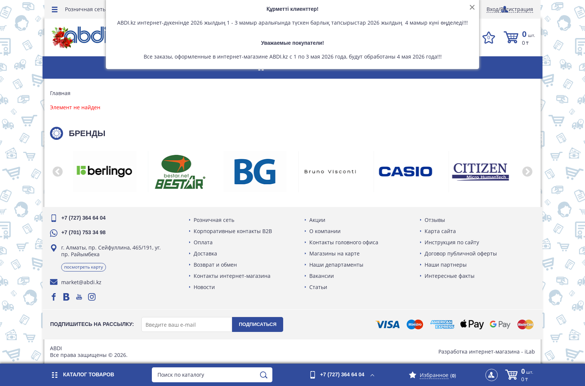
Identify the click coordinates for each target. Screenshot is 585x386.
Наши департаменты (336, 264)
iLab (528, 351)
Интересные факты (449, 275)
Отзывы (434, 219)
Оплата (204, 242)
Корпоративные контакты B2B (234, 231)
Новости (205, 287)
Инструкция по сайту (451, 242)
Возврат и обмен (216, 264)
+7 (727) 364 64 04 (85, 218)
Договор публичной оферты (460, 253)
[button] (59, 171)
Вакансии (321, 275)
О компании (325, 231)
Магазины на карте (334, 253)
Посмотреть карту (85, 267)
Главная (62, 93)
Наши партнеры (445, 264)
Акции (317, 219)
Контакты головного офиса (343, 242)
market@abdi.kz (83, 282)
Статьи (318, 287)
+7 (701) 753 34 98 (85, 232)
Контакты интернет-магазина (233, 275)
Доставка (206, 253)
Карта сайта (439, 231)
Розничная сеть (85, 9)
